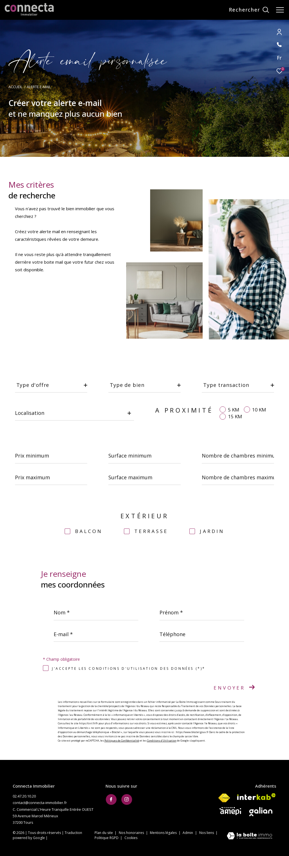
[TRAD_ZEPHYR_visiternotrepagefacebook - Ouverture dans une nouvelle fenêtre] (111, 799)
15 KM (235, 416)
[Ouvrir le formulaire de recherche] (249, 10)
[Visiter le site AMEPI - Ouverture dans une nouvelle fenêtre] (230, 811)
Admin (188, 832)
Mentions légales (164, 832)
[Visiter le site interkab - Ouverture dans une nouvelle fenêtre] (256, 796)
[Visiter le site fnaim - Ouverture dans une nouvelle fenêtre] (224, 798)
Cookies (130, 838)
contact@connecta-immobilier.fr (40, 802)
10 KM (259, 409)
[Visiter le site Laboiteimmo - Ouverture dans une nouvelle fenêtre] (249, 836)
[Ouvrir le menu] (280, 10)
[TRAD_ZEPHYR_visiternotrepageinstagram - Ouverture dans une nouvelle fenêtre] (126, 799)
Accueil (15, 86)
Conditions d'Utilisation (161, 740)
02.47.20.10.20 (24, 796)
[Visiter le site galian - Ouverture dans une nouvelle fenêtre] (260, 811)
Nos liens (207, 832)
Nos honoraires (132, 832)
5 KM (233, 409)
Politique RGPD (107, 837)
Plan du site (104, 832)
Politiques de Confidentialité (121, 740)
